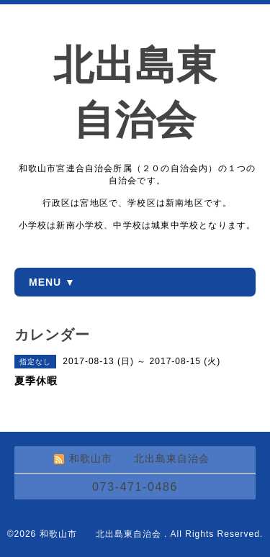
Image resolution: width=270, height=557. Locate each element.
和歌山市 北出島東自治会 (102, 534)
